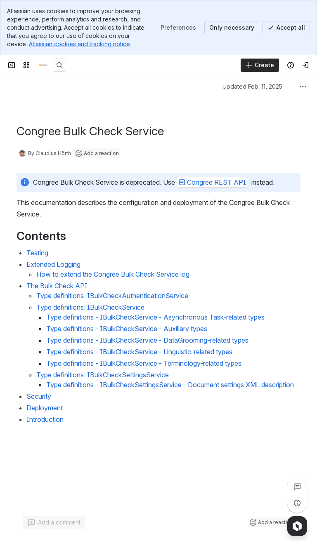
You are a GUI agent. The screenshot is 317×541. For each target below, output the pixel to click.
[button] (212, 182)
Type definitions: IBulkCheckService (90, 307)
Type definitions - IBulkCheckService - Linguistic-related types (139, 352)
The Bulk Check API (57, 286)
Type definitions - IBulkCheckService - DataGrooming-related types (147, 340)
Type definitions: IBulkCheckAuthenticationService (112, 296)
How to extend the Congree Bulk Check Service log (112, 274)
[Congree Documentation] (43, 65)
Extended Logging (53, 264)
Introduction (45, 419)
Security (38, 396)
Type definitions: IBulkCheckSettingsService (102, 375)
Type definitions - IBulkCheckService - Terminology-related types (143, 363)
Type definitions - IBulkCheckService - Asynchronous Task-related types (155, 317)
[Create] (260, 65)
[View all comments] (297, 486)
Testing (37, 253)
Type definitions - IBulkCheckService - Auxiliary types (126, 329)
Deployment (44, 408)
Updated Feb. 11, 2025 (252, 86)
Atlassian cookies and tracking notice (79, 43)
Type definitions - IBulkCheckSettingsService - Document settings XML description (170, 385)
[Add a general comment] (54, 522)
